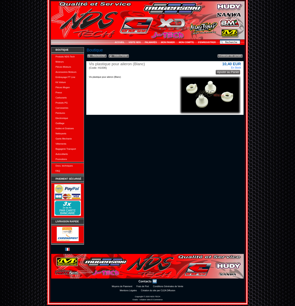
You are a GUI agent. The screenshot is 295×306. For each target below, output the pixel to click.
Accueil (119, 42)
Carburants (61, 97)
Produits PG (62, 103)
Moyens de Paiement (122, 286)
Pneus (59, 92)
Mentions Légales (128, 290)
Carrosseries (62, 108)
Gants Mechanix (64, 138)
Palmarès (151, 42)
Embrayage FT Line (65, 77)
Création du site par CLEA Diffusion (158, 290)
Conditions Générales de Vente (168, 286)
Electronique (62, 118)
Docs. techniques (64, 165)
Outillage (60, 123)
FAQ (58, 171)
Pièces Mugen (63, 87)
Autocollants (62, 154)
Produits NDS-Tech (65, 56)
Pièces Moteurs (63, 67)
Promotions (61, 159)
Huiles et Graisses (65, 128)
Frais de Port (142, 286)
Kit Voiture (61, 82)
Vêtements (61, 144)
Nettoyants (61, 133)
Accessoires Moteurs (66, 72)
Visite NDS (134, 42)
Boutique (62, 49)
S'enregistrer (207, 42)
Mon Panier (168, 42)
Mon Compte (186, 42)
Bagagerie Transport (66, 149)
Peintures (60, 113)
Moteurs (60, 62)
